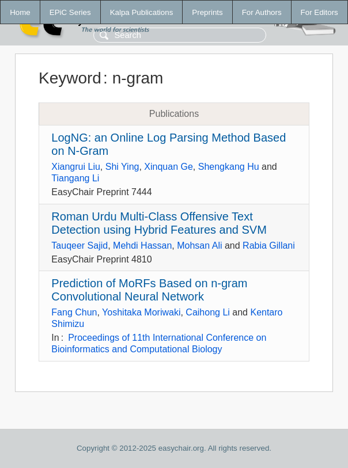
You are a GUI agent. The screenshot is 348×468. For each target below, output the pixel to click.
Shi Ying (122, 167)
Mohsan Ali (199, 245)
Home (20, 12)
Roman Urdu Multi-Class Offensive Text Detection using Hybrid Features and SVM (159, 223)
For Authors (262, 12)
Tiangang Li (75, 178)
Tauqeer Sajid (79, 245)
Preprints (207, 12)
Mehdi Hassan (142, 245)
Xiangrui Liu (75, 167)
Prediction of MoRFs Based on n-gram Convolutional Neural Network (149, 290)
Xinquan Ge (168, 167)
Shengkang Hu (228, 167)
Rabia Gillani (269, 245)
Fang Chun (74, 312)
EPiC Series (70, 12)
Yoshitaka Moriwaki (141, 312)
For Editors (319, 12)
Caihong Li (208, 312)
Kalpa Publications (141, 12)
